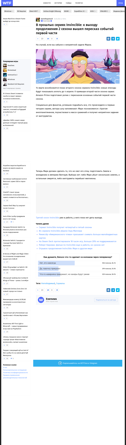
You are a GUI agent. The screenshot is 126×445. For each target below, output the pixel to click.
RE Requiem (21, 11)
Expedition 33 (80, 11)
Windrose (9, 11)
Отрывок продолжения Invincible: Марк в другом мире (65, 248)
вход (120, 3)
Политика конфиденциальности (15, 372)
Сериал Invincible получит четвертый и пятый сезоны (65, 227)
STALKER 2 (105, 11)
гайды (68, 3)
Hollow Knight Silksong (52, 11)
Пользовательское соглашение (15, 370)
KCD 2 (93, 11)
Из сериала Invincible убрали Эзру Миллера (60, 231)
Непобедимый (47, 19)
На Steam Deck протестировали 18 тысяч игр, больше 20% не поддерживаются (77, 241)
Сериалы (60, 283)
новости (47, 3)
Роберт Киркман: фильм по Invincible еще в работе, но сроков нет (72, 245)
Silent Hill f (34, 11)
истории (58, 3)
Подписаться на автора (106, 300)
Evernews (51, 298)
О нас (5, 367)
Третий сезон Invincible (47, 217)
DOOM (67, 11)
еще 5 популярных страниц (11, 88)
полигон (79, 3)
